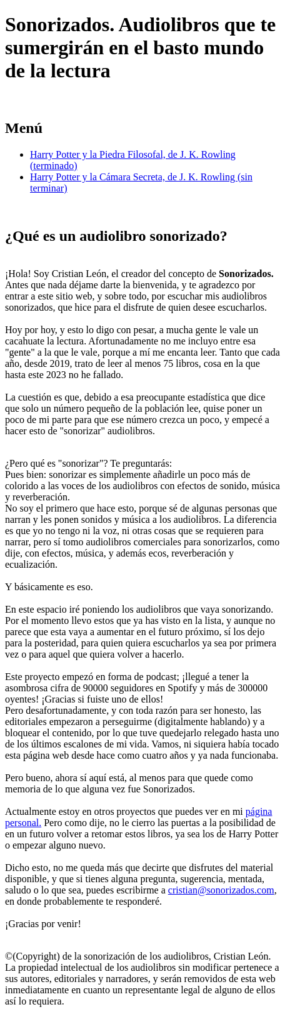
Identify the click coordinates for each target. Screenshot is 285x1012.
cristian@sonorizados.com (221, 890)
